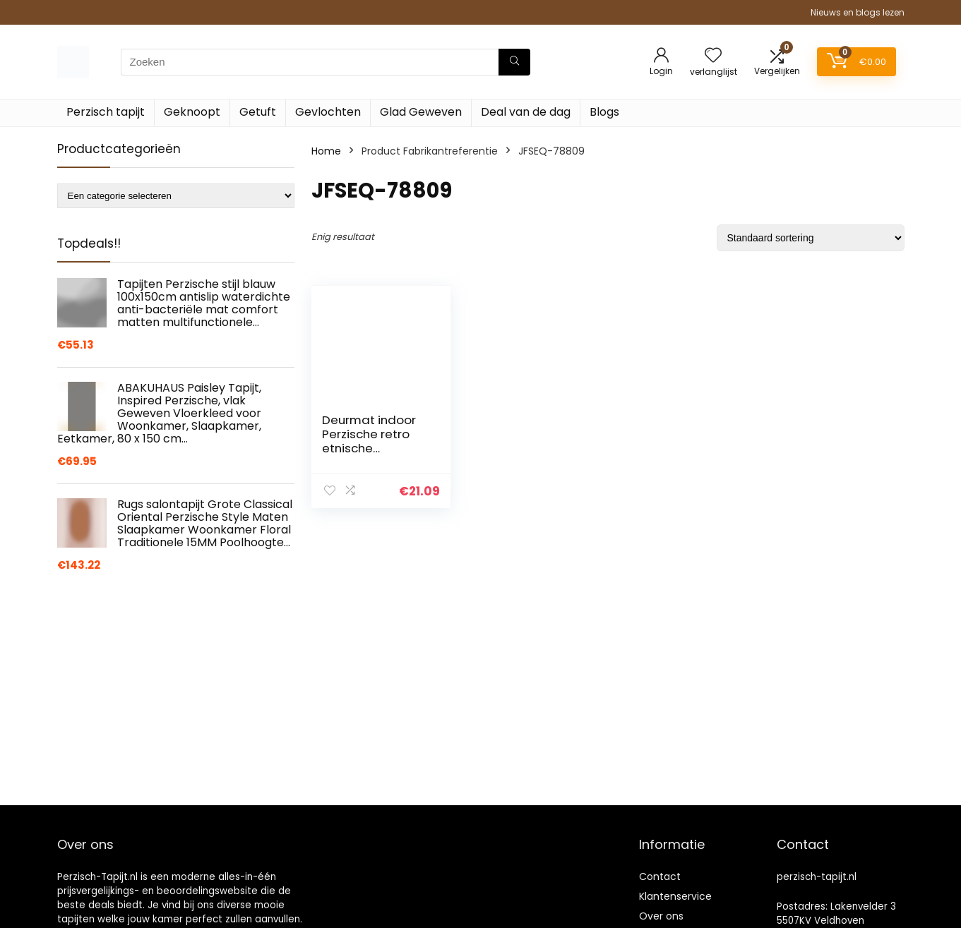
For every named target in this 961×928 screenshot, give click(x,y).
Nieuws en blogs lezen (858, 12)
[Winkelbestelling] (811, 237)
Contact (660, 876)
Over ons (661, 916)
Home (326, 151)
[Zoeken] (514, 62)
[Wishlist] (713, 56)
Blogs (604, 112)
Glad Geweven (421, 112)
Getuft (257, 112)
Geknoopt (192, 112)
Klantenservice (675, 896)
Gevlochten (328, 112)
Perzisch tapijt (105, 112)
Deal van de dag (526, 112)
